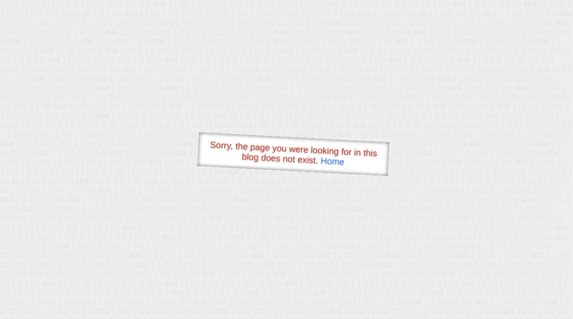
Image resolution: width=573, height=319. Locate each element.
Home (332, 161)
